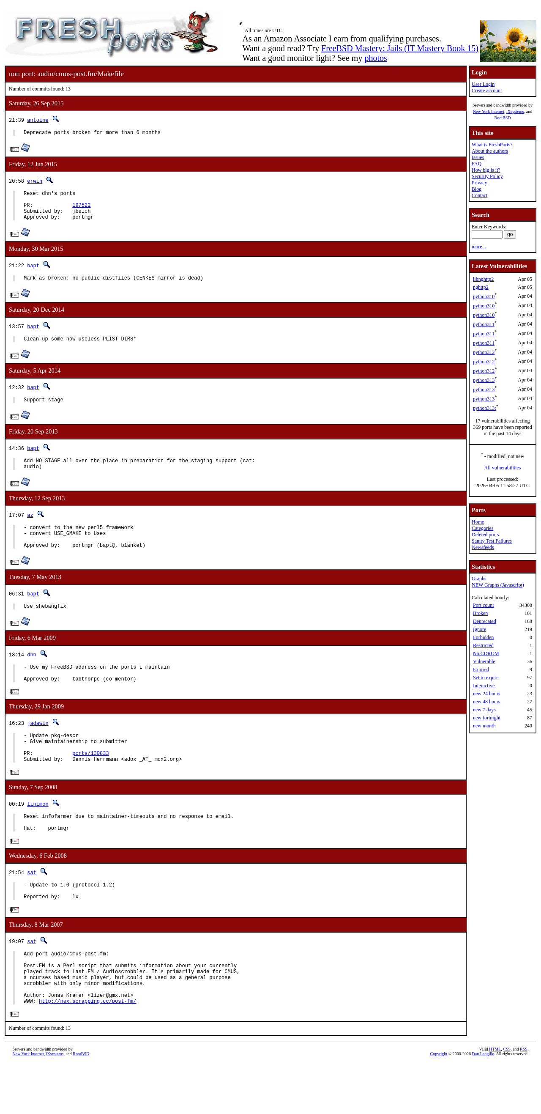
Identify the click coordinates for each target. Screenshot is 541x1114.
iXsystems (515, 111)
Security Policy (487, 176)
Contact (479, 195)
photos (375, 58)
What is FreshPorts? (492, 145)
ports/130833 (90, 782)
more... (479, 247)
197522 (81, 210)
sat (31, 907)
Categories (482, 528)
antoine (37, 119)
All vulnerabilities (502, 468)
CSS (507, 1100)
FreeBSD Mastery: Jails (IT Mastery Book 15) (399, 48)
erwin (34, 182)
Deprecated (484, 621)
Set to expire (486, 677)
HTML (495, 1100)
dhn (31, 674)
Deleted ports (485, 535)
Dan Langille (483, 1104)
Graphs (479, 579)
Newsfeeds (483, 547)
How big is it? (486, 170)
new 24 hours (486, 694)
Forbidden (483, 637)
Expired (481, 669)
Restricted (483, 645)
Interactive (484, 686)
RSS (523, 1100)
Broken (480, 613)
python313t (484, 408)
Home (478, 522)
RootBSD (503, 117)
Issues (478, 157)
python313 (484, 380)
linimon (37, 834)
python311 (484, 324)
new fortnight (486, 718)
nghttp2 (481, 287)
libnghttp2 (483, 279)
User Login (483, 84)
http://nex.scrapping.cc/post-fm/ (87, 1051)
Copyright (439, 1104)
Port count (483, 605)
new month (484, 726)
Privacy (479, 183)
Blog (476, 189)
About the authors (490, 151)
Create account (487, 90)
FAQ (476, 164)
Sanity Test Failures (492, 541)
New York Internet (488, 111)
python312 (484, 352)
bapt (33, 273)
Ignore (479, 629)
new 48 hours (486, 702)
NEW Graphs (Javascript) (498, 585)
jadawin (37, 747)
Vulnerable (484, 661)
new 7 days (484, 710)
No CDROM (486, 653)
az (30, 528)
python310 (484, 296)
